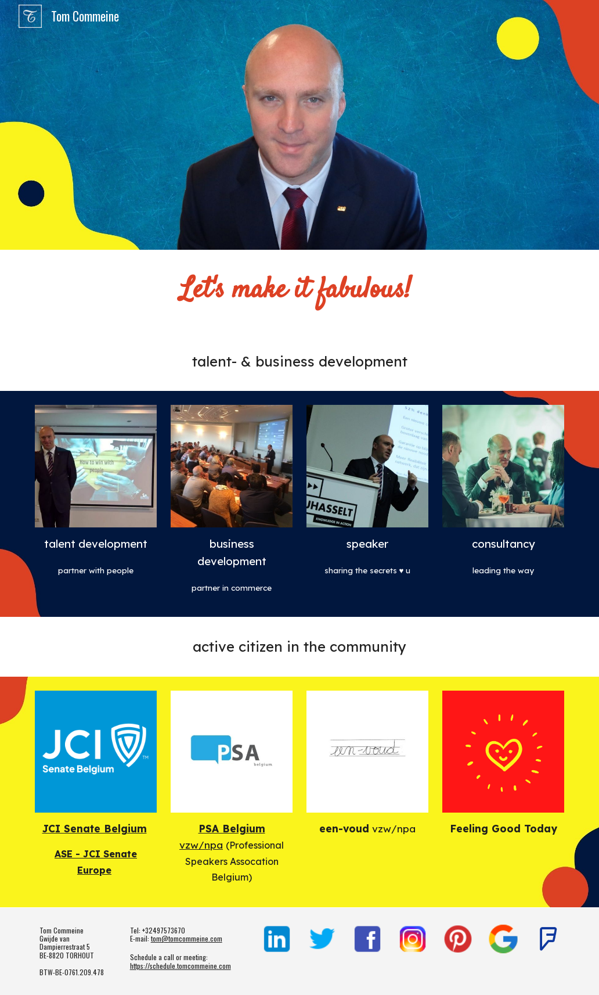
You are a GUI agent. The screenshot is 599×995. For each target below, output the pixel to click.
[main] (300, 291)
